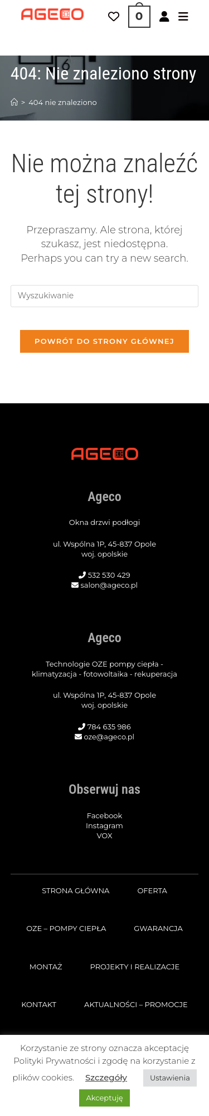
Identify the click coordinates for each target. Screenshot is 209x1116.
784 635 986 (109, 726)
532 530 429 (109, 574)
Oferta (152, 890)
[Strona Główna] (14, 102)
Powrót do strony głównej (104, 341)
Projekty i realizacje (134, 966)
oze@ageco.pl (109, 736)
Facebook (105, 815)
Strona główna (75, 890)
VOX (105, 835)
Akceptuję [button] (104, 1097)
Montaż (46, 966)
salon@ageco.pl (109, 584)
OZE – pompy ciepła (66, 928)
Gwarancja (158, 928)
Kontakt (38, 1004)
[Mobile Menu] (183, 16)
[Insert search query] (105, 296)
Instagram (104, 825)
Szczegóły (106, 1077)
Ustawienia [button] (170, 1077)
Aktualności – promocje (136, 1004)
